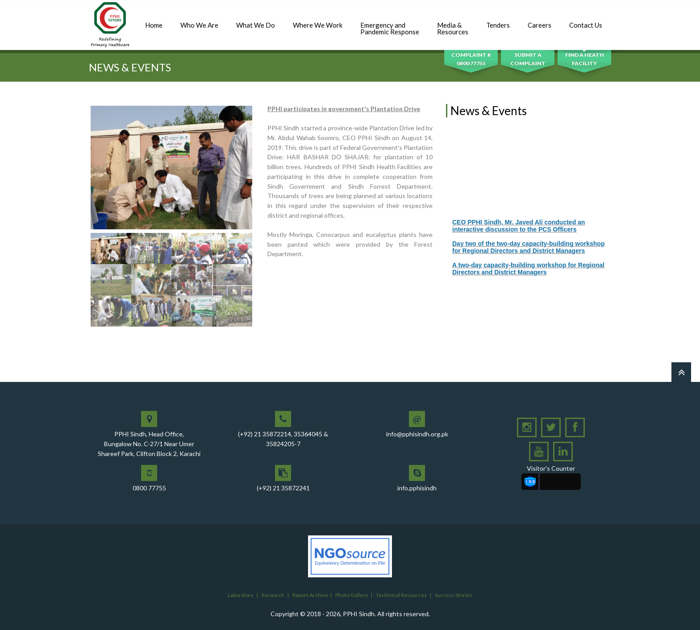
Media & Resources (452, 24)
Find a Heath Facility (584, 58)
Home (153, 20)
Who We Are (199, 20)
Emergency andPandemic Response (389, 24)
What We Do (255, 20)
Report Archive (310, 595)
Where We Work (317, 20)
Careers (539, 20)
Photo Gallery (351, 595)
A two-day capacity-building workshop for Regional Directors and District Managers (528, 275)
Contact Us (585, 20)
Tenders (498, 20)
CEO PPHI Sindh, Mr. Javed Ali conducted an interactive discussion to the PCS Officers (518, 232)
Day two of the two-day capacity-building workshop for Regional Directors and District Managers (528, 253)
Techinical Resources (401, 595)
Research (273, 595)
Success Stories (453, 595)
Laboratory (241, 595)
